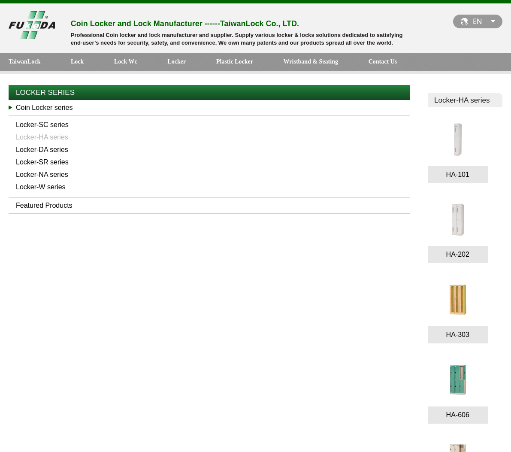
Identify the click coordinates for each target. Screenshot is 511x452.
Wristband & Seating (245, 63)
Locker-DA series (42, 151)
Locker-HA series (42, 139)
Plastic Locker (181, 63)
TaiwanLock (24, 63)
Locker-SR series (42, 164)
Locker (137, 63)
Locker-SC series (42, 126)
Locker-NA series (42, 176)
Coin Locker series (44, 109)
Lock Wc (99, 63)
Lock (63, 63)
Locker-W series (41, 189)
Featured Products (44, 207)
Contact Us (303, 63)
